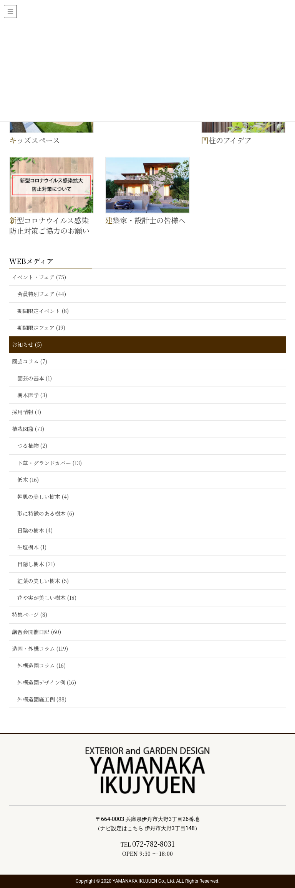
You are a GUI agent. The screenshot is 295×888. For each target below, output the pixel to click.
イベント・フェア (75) (39, 277)
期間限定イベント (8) (43, 311)
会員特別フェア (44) (41, 294)
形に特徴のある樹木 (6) (45, 513)
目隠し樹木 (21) (36, 564)
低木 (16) (28, 479)
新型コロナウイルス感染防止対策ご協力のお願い (49, 225)
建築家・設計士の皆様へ (145, 220)
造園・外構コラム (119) (40, 648)
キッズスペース (34, 140)
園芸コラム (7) (29, 361)
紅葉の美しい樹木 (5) (43, 581)
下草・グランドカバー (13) (49, 463)
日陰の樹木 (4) (35, 530)
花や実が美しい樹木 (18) (46, 597)
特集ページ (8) (29, 614)
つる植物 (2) (32, 445)
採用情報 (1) (26, 412)
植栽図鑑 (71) (28, 429)
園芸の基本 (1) (34, 378)
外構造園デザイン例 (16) (46, 682)
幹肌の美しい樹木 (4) (43, 496)
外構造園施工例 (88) (41, 699)
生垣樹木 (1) (31, 547)
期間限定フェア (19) (41, 327)
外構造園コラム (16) (41, 665)
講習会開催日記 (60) (36, 632)
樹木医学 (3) (32, 395)
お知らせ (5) (27, 344)
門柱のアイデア (226, 140)
